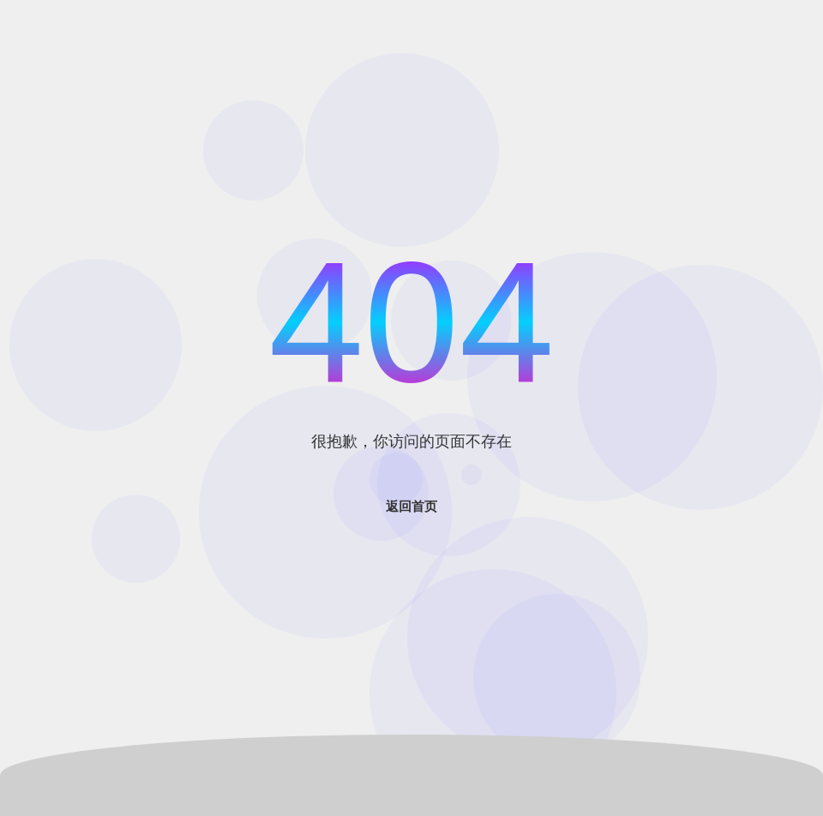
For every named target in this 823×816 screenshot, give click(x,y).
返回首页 (411, 506)
